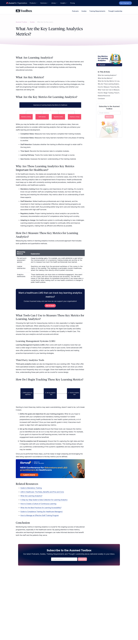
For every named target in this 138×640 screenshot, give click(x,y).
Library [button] (54, 3)
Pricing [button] (72, 3)
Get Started (125, 3)
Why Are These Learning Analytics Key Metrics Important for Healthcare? (109, 84)
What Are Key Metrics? (105, 78)
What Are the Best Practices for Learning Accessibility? (40, 508)
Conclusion (101, 98)
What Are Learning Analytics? (107, 75)
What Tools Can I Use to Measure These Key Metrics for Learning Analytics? (109, 90)
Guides (83, 11)
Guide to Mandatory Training (31, 488)
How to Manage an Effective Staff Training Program (39, 515)
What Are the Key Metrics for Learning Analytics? (109, 81)
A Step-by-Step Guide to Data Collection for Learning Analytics (43, 500)
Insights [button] (63, 3)
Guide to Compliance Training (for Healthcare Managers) (41, 512)
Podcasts (75, 11)
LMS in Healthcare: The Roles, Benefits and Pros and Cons (42, 492)
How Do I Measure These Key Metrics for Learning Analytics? (109, 87)
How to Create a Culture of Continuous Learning (38, 504)
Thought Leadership (115, 11)
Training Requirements (97, 11)
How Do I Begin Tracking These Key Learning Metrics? (109, 93)
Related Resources (104, 95)
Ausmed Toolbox (21, 22)
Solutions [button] (44, 3)
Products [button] (33, 3)
